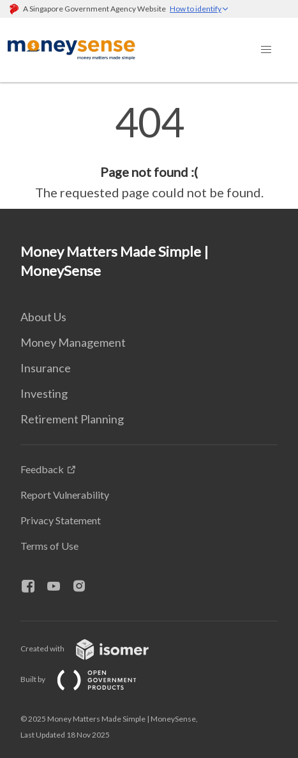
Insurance (45, 368)
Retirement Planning (72, 419)
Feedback (42, 469)
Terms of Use (49, 546)
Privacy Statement (60, 520)
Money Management (73, 342)
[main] (149, 152)
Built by (88, 679)
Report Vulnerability (64, 495)
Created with (94, 648)
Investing (44, 393)
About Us (43, 317)
